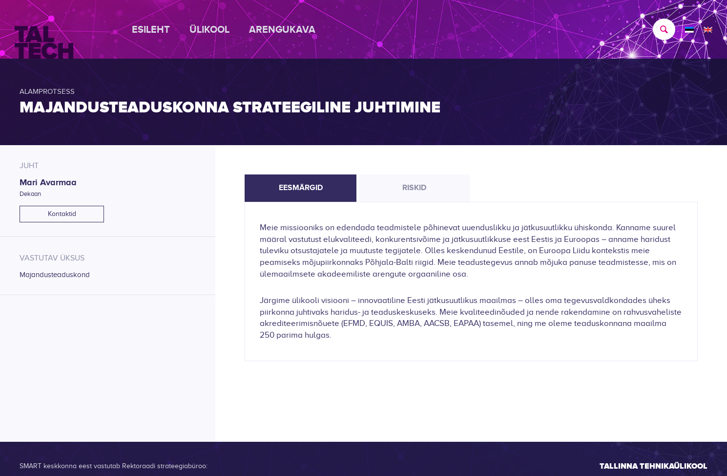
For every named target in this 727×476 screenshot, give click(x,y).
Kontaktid (62, 213)
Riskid (414, 187)
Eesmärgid (301, 187)
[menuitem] (156, 29)
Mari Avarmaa (48, 182)
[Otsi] (659, 29)
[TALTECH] (44, 29)
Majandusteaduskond (55, 275)
